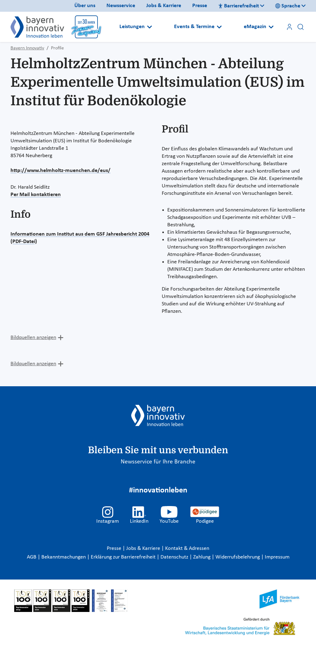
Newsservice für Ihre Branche (158, 462)
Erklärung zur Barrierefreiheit (124, 557)
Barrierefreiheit (238, 6)
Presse (199, 6)
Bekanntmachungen (64, 557)
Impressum (277, 557)
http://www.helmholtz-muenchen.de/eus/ (60, 171)
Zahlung (202, 557)
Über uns (84, 6)
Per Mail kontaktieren (35, 195)
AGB (32, 557)
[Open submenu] (149, 27)
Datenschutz (174, 557)
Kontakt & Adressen (187, 548)
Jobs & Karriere (163, 6)
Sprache (287, 6)
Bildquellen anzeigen (33, 338)
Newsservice (120, 6)
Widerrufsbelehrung (238, 557)
